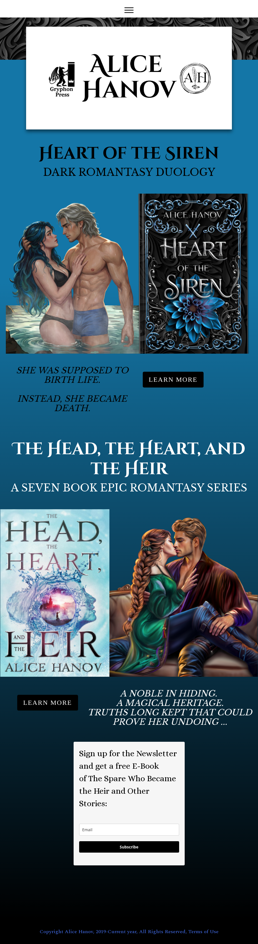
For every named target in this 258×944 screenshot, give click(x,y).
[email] (129, 830)
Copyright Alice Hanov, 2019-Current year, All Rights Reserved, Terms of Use (129, 931)
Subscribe (129, 847)
